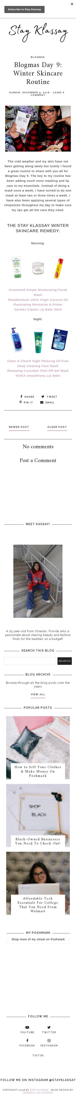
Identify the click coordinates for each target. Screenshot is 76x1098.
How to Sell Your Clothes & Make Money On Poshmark (38, 771)
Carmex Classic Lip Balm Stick (38, 309)
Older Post (57, 427)
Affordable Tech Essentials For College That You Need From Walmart (38, 905)
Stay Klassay (39, 1090)
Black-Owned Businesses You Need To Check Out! (38, 841)
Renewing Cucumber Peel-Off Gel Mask (38, 370)
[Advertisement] (40, 510)
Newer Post (19, 427)
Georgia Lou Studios (38, 1092)
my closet (38, 939)
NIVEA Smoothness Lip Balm (38, 375)
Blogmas (38, 57)
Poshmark (58, 939)
